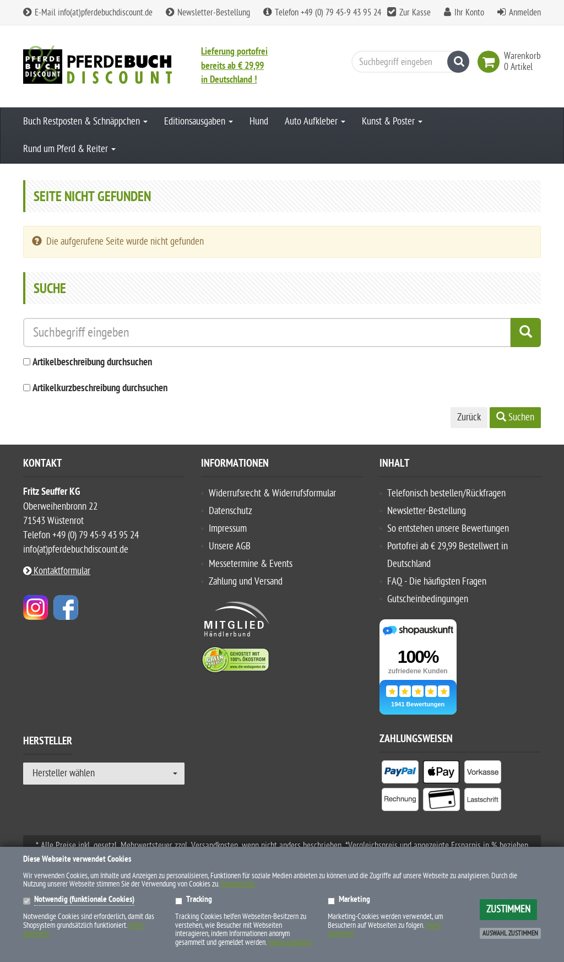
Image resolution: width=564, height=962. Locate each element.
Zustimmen (508, 909)
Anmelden (525, 13)
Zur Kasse (415, 13)
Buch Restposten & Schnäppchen (85, 121)
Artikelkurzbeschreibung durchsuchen (99, 388)
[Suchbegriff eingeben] (407, 62)
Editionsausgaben (198, 121)
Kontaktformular (56, 571)
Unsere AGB (230, 546)
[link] (491, 62)
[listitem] (400, 774)
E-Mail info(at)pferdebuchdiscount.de (88, 13)
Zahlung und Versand (246, 581)
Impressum (228, 528)
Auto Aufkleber (315, 121)
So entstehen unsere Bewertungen (448, 528)
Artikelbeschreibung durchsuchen (92, 362)
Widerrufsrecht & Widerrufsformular (272, 493)
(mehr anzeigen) (289, 942)
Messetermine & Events (250, 564)
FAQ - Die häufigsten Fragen (436, 581)
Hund (259, 121)
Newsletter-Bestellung (208, 13)
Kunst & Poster (392, 121)
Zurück (469, 417)
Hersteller (47, 743)
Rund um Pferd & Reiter (69, 149)
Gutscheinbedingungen (427, 599)
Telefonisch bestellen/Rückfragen (446, 493)
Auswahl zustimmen (510, 933)
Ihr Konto (469, 13)
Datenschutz (230, 511)
